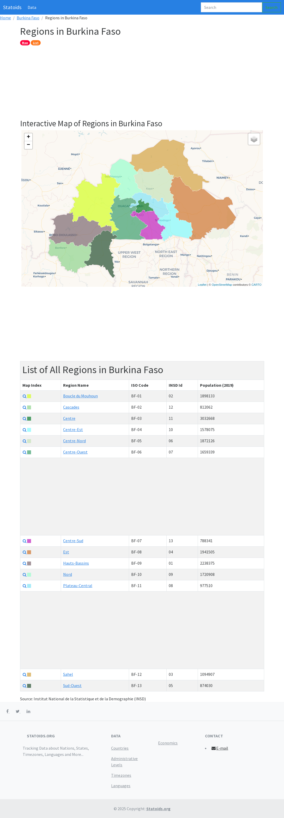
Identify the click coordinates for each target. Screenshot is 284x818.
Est (66, 551)
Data (32, 7)
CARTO (256, 284)
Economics (168, 742)
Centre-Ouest (75, 452)
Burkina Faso (28, 17)
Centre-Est (73, 429)
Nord (67, 574)
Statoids (12, 7)
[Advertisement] (142, 81)
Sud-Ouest (72, 685)
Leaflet (202, 284)
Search (271, 7)
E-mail (219, 748)
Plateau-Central (77, 585)
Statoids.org (158, 808)
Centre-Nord (74, 440)
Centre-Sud (73, 540)
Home (5, 17)
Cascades (71, 407)
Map (25, 43)
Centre (69, 418)
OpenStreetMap (222, 284)
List (36, 43)
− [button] (28, 145)
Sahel (68, 674)
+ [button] (28, 137)
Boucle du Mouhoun (80, 395)
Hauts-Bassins (76, 563)
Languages (120, 785)
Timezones (121, 775)
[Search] (231, 7)
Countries (120, 748)
